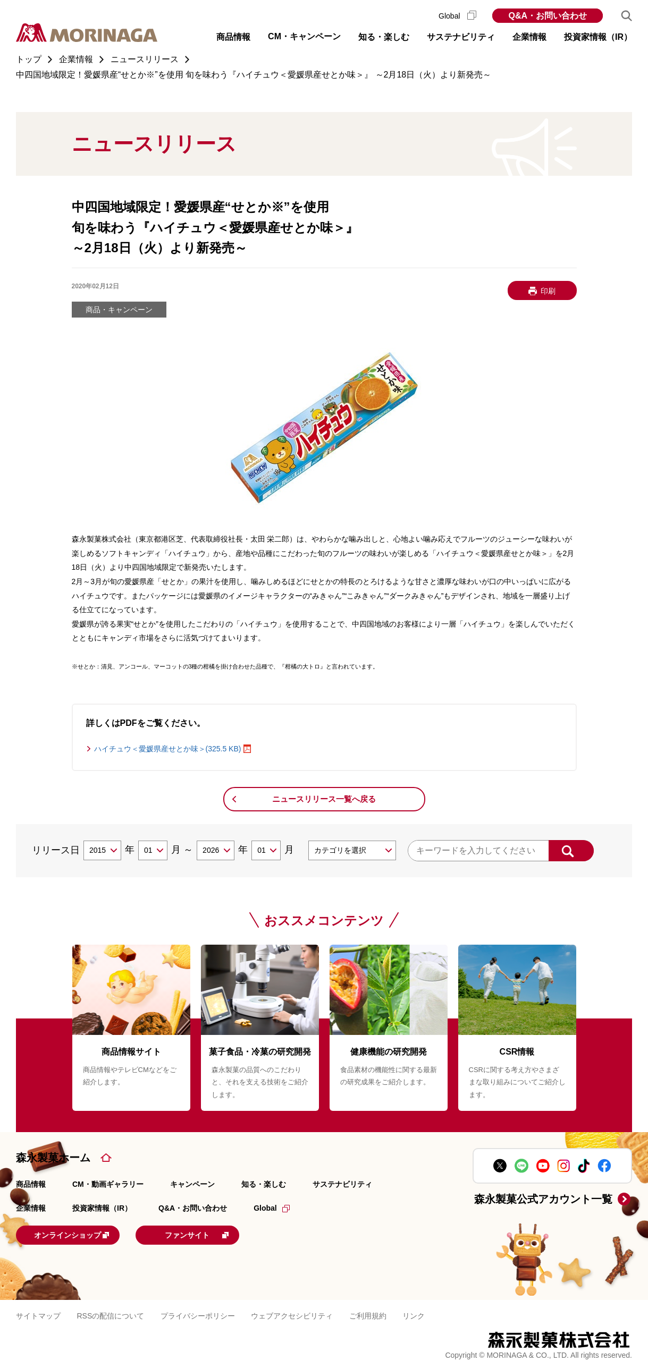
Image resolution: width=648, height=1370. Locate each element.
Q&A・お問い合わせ (547, 15)
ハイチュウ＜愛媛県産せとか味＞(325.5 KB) (167, 748)
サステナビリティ (342, 1184)
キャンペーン (192, 1184)
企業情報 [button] (529, 36)
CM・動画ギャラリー (108, 1184)
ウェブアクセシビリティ (292, 1315)
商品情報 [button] (233, 36)
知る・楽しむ (263, 1184)
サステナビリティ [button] (461, 36)
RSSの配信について (110, 1315)
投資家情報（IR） (102, 1208)
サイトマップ (38, 1315)
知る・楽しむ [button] (383, 36)
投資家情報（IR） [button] (598, 36)
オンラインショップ (82, 1234)
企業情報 (31, 1208)
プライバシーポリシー (198, 1315)
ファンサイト (220, 1234)
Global (457, 16)
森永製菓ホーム (53, 1157)
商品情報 (31, 1184)
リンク (413, 1315)
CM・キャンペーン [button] (304, 36)
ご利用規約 (367, 1315)
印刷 (548, 291)
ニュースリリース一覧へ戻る (324, 798)
